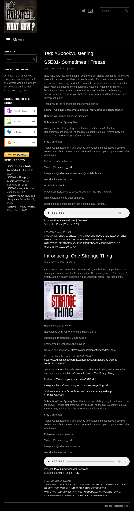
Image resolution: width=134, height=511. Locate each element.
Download (82, 220)
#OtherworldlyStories (58, 243)
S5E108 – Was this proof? (21, 188)
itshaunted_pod (63, 167)
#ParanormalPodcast (85, 243)
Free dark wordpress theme (117, 506)
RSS (76, 224)
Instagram (49, 385)
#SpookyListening (109, 243)
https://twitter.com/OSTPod (79, 379)
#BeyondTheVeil (94, 236)
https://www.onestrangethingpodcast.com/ (93, 350)
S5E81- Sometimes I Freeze (74, 62)
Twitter (59, 379)
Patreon (59, 369)
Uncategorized (67, 236)
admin (71, 68)
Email (59, 224)
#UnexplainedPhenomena (92, 495)
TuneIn (68, 224)
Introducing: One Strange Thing (78, 256)
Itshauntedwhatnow (69, 173)
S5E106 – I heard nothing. (21, 206)
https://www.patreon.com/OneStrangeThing (90, 373)
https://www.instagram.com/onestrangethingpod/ (82, 385)
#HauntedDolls (75, 239)
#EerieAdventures (115, 236)
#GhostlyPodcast (54, 239)
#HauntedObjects (95, 239)
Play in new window (65, 220)
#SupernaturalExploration (60, 247)
